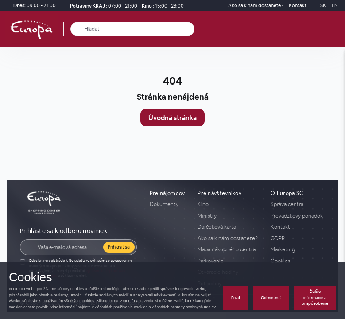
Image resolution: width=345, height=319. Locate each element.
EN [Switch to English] (335, 5)
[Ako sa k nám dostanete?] (255, 5)
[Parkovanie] (229, 261)
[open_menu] (335, 29)
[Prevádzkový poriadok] (298, 216)
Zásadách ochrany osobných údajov (183, 307)
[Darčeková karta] (229, 227)
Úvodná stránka (172, 117)
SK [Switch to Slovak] (323, 5)
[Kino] (161, 5)
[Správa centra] (298, 204)
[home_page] (34, 29)
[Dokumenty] (168, 204)
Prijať (235, 297)
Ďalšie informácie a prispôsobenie (315, 297)
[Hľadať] (78, 29)
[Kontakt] (297, 5)
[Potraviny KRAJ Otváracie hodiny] (101, 5)
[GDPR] (298, 238)
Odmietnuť (271, 297)
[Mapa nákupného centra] (229, 249)
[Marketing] (298, 249)
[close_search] (189, 29)
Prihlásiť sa (119, 247)
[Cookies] (298, 261)
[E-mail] (67, 247)
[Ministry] (229, 216)
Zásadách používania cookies (121, 307)
